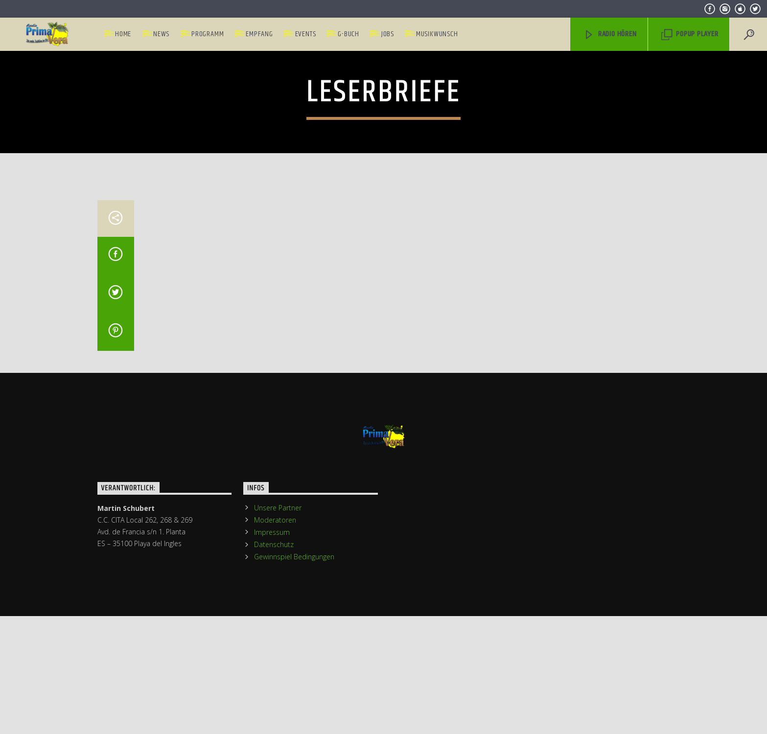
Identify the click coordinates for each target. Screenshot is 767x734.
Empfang (259, 34)
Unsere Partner (278, 695)
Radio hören (610, 34)
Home (123, 34)
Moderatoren (275, 707)
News (161, 34)
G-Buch (348, 34)
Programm (207, 34)
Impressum (272, 720)
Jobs (387, 34)
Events (305, 34)
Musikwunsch (437, 34)
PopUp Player (689, 34)
